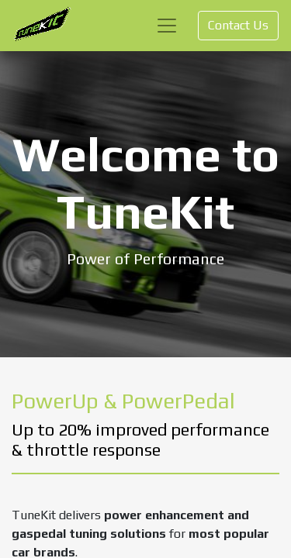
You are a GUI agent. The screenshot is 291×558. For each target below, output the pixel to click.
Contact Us (238, 25)
